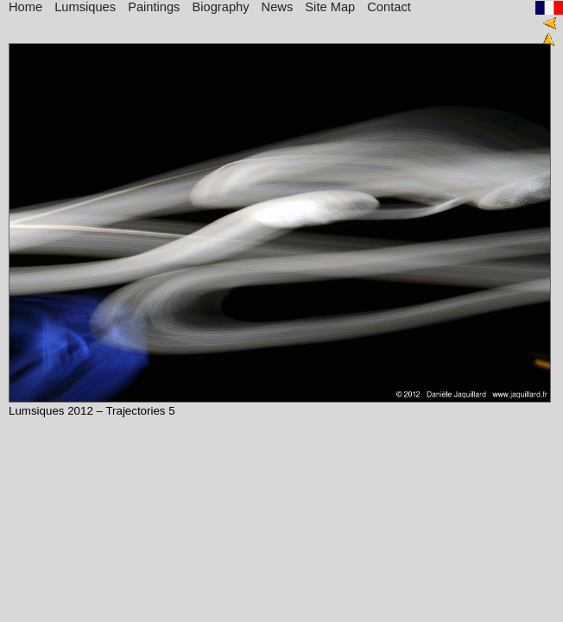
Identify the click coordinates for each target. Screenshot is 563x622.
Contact (389, 7)
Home (25, 7)
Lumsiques (85, 7)
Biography (221, 7)
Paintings (154, 7)
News (278, 7)
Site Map (330, 7)
